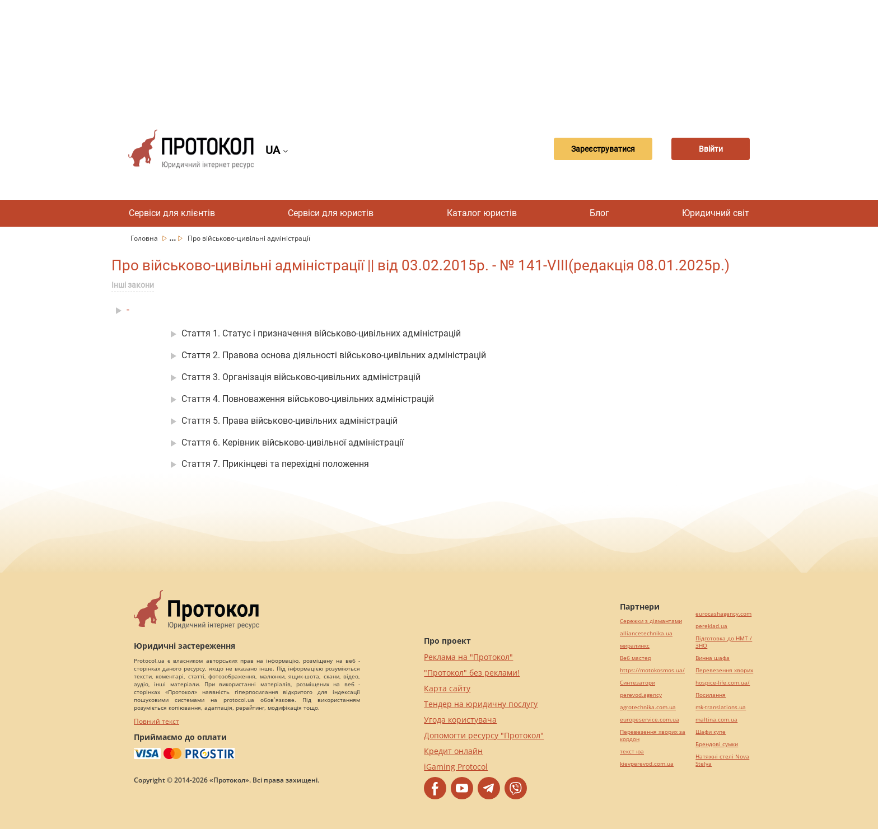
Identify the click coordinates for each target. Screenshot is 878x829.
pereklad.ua (711, 626)
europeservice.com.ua (649, 719)
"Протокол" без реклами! (472, 672)
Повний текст (156, 721)
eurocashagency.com (723, 613)
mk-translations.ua (720, 707)
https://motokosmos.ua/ (652, 670)
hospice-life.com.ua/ (722, 682)
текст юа (632, 751)
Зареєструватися (603, 148)
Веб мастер (635, 658)
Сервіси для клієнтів (172, 213)
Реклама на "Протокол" (468, 657)
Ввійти (711, 148)
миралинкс (635, 645)
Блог (599, 213)
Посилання (710, 695)
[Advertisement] (439, 56)
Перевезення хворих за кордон (652, 735)
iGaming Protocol (456, 766)
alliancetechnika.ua (646, 633)
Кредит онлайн (453, 751)
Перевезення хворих (724, 670)
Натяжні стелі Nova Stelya (722, 760)
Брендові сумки (716, 744)
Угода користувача (460, 719)
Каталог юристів (482, 213)
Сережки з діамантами (651, 621)
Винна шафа (712, 658)
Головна (145, 238)
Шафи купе (710, 732)
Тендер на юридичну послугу (481, 704)
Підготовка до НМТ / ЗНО (723, 642)
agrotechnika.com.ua (648, 707)
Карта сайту (447, 688)
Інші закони (132, 284)
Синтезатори (637, 682)
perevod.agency (641, 695)
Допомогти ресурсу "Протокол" (484, 735)
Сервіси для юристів (330, 213)
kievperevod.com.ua (647, 763)
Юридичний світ (715, 213)
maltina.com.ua (716, 719)
